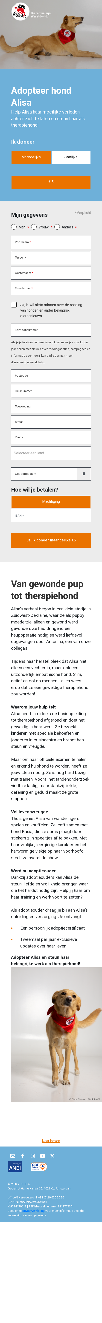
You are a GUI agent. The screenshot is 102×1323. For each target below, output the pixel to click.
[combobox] (51, 453)
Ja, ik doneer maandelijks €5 (51, 540)
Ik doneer (23, 142)
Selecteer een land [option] (29, 453)
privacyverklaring (33, 1210)
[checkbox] (14, 304)
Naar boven (51, 1141)
